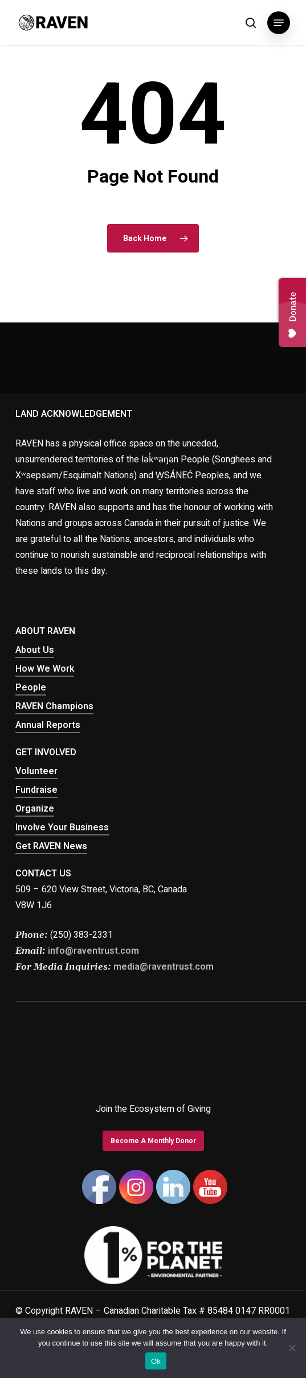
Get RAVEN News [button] (51, 846)
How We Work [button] (44, 669)
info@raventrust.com (93, 951)
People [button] (30, 687)
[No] (291, 1348)
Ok (156, 1361)
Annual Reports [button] (47, 725)
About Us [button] (34, 650)
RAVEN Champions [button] (54, 706)
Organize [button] (34, 809)
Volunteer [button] (36, 771)
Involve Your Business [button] (62, 827)
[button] (278, 22)
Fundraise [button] (36, 790)
